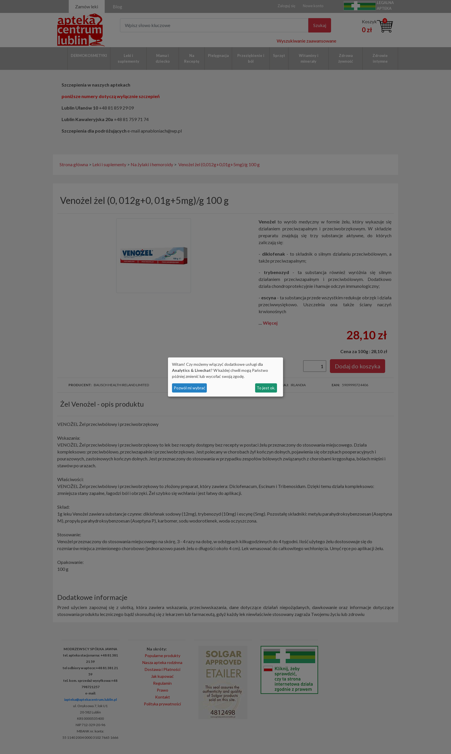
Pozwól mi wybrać (189, 387)
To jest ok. (266, 387)
